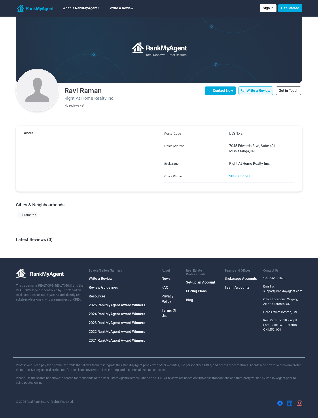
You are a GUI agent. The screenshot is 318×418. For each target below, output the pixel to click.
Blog (189, 300)
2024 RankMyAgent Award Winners (117, 314)
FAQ (165, 287)
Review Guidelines (103, 287)
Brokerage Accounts (241, 278)
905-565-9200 (240, 176)
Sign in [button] (268, 8)
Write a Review (121, 8)
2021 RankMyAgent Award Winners (117, 340)
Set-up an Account (200, 282)
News (166, 278)
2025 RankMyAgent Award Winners (117, 305)
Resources (97, 296)
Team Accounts (237, 287)
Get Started (290, 8)
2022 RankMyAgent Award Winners (117, 332)
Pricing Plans (196, 291)
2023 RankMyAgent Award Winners (117, 323)
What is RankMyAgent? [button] (80, 8)
